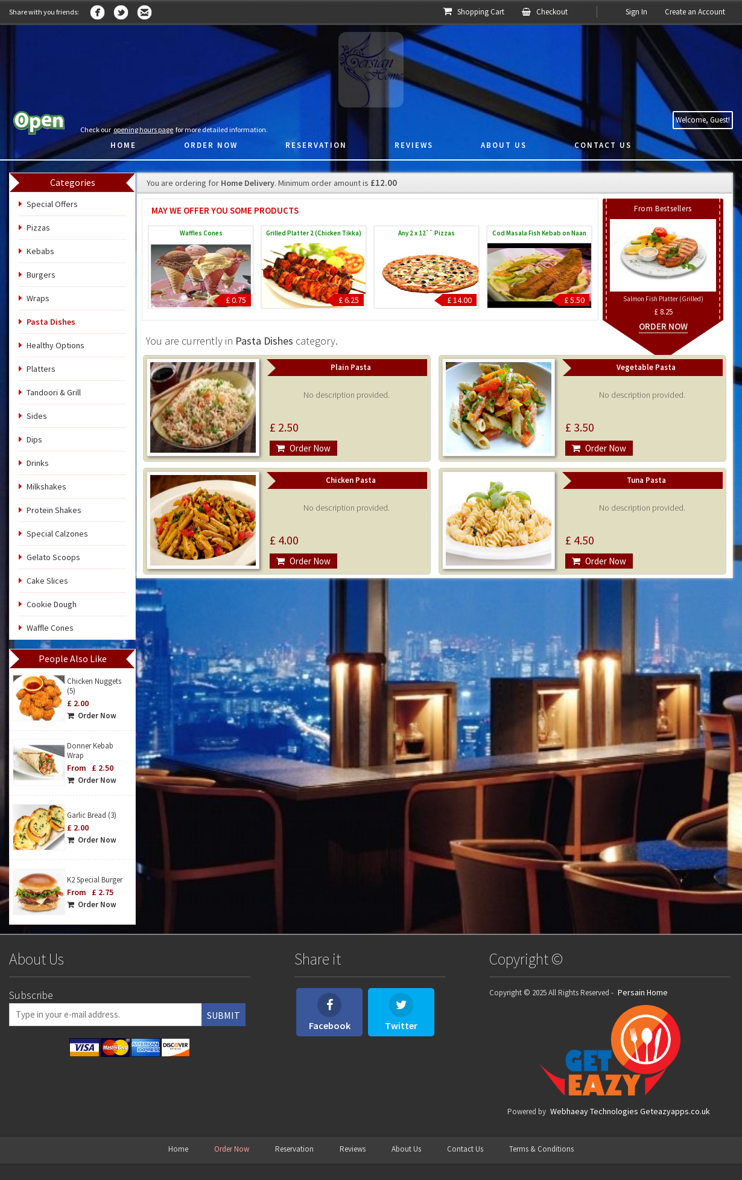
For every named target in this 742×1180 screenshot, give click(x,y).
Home (178, 1149)
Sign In (636, 12)
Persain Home (643, 992)
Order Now (91, 715)
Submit (223, 1015)
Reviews (353, 1149)
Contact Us (465, 1149)
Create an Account (695, 12)
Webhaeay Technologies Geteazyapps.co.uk (630, 1111)
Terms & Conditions (541, 1149)
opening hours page (143, 129)
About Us (406, 1149)
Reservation (294, 1149)
